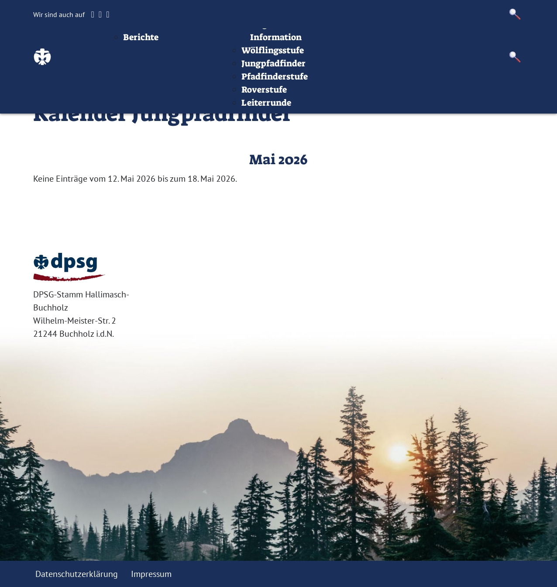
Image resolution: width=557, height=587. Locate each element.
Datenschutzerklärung (76, 574)
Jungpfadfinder (327, 94)
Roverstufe (317, 120)
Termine (260, 41)
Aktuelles (205, 54)
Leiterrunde (320, 133)
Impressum (439, 41)
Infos (396, 41)
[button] (515, 14)
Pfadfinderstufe (328, 107)
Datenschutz (498, 41)
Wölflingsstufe (326, 80)
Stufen (300, 41)
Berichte (194, 67)
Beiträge (185, 41)
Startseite (138, 41)
